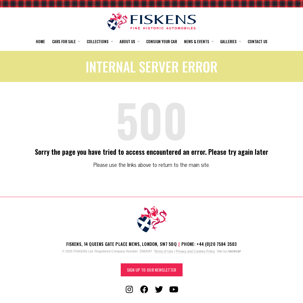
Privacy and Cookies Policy (195, 251)
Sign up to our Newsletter (151, 270)
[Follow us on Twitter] (159, 289)
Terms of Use (163, 251)
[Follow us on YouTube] (173, 289)
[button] (66, 41)
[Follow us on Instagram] (129, 289)
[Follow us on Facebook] (144, 289)
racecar (234, 251)
